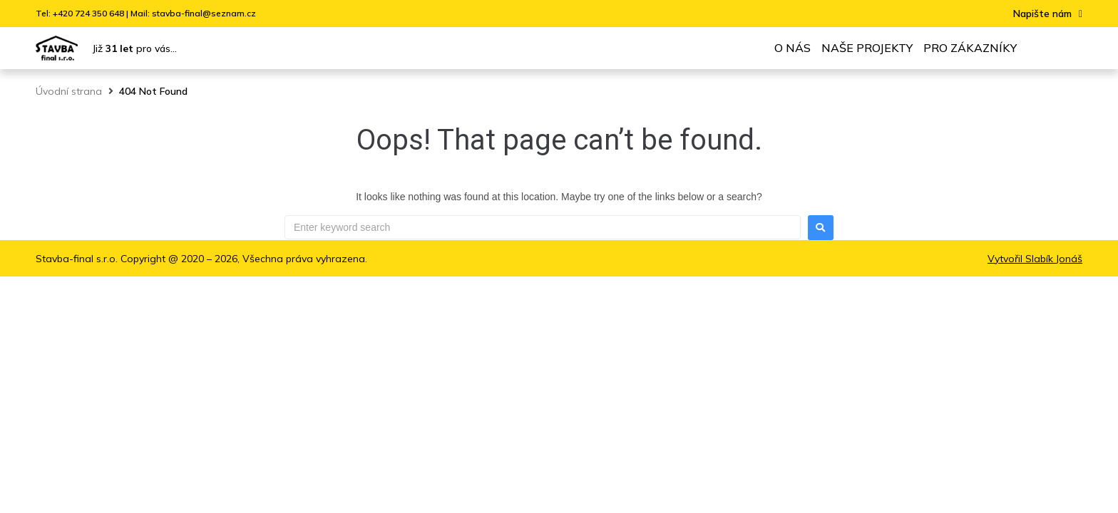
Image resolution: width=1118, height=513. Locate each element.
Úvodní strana (69, 91)
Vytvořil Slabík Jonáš (1035, 258)
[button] (1047, 14)
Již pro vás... (134, 48)
